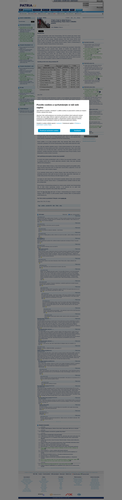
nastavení (59, 123)
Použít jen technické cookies (49, 130)
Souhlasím (77, 130)
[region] (61, 117)
